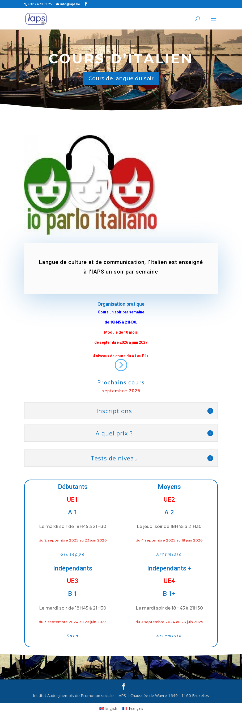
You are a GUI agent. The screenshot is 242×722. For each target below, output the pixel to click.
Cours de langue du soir (121, 78)
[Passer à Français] (133, 708)
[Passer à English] (108, 708)
